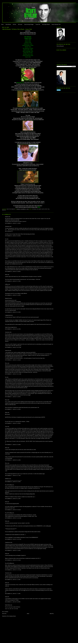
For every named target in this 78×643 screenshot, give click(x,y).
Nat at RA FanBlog (8, 484)
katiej (6, 596)
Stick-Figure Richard (46, 24)
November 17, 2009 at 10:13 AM (13, 374)
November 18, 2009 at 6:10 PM (13, 481)
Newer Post (4, 613)
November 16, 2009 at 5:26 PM (13, 295)
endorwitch (7, 350)
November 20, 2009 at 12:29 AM (13, 518)
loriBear (6, 284)
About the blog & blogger (29, 24)
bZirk (6, 501)
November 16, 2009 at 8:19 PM (13, 312)
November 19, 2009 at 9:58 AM (13, 509)
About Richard (8, 24)
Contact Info (38, 24)
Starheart (6, 216)
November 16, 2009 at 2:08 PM (13, 271)
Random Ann (7, 298)
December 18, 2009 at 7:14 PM (12, 593)
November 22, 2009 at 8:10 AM (13, 560)
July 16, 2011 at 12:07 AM (11, 608)
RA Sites (14, 24)
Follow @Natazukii (60, 46)
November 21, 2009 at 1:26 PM (13, 550)
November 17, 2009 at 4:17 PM (13, 475)
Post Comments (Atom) (11, 616)
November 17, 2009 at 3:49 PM (13, 423)
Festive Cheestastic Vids (56, 24)
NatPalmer (7, 478)
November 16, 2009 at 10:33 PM (13, 347)
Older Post (52, 613)
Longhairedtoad (8, 315)
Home (2, 24)
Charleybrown (7, 542)
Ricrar (6, 363)
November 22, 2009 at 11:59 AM (13, 569)
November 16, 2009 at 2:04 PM (13, 235)
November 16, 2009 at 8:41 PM (13, 329)
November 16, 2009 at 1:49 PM (13, 223)
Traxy (6, 426)
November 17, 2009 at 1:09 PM (13, 396)
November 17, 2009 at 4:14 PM (13, 460)
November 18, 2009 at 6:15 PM (13, 498)
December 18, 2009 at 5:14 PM (12, 579)
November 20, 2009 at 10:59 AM (13, 539)
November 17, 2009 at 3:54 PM (13, 444)
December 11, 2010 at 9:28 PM (12, 601)
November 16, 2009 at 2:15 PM (13, 281)
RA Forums (20, 24)
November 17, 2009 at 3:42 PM (13, 409)
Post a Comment (5, 611)
